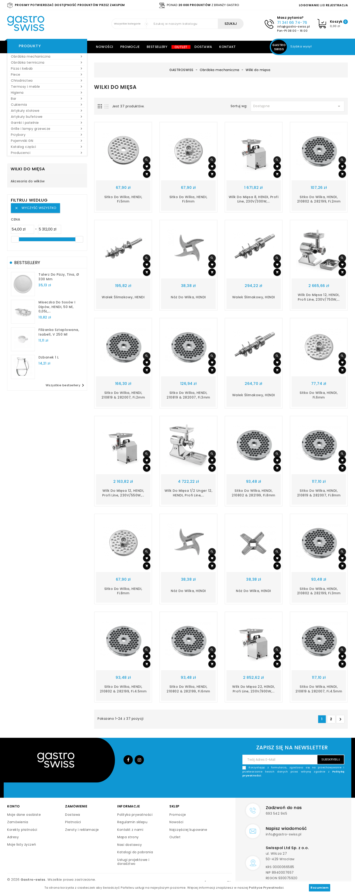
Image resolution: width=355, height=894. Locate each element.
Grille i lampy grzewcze (47, 128)
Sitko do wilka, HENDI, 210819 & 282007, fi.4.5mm (318, 689)
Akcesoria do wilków (28, 181)
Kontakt (227, 46)
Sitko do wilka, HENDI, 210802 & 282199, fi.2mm (319, 199)
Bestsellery (157, 46)
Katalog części (47, 146)
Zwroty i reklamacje (82, 829)
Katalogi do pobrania (135, 852)
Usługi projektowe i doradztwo (133, 861)
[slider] (15, 239)
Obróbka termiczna (47, 62)
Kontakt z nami (130, 829)
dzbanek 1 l (48, 357)
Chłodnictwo (47, 80)
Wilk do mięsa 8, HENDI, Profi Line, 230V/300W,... (254, 199)
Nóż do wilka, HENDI (188, 297)
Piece (47, 74)
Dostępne (297, 106)
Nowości (104, 46)
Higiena (47, 92)
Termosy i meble (47, 86)
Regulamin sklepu (132, 822)
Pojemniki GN (47, 140)
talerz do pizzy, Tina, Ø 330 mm (58, 276)
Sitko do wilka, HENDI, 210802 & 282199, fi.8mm (253, 493)
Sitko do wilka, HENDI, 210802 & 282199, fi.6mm (188, 689)
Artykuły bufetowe (47, 116)
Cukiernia (47, 104)
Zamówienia (17, 822)
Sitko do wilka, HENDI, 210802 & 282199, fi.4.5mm (123, 689)
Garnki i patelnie (47, 122)
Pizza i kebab (47, 68)
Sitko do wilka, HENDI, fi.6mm (188, 199)
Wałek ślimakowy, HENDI (123, 297)
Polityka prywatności (134, 814)
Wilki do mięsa (28, 169)
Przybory (47, 134)
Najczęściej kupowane (188, 829)
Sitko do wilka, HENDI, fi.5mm (123, 199)
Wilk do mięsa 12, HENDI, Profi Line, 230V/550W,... (123, 493)
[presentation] (309, 789)
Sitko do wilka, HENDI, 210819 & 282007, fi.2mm (123, 395)
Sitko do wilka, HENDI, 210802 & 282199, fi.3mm (319, 591)
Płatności (73, 822)
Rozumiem (320, 887)
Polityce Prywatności (266, 887)
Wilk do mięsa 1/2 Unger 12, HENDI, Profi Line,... (188, 493)
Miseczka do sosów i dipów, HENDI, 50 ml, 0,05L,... (57, 307)
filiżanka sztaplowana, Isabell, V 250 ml (58, 332)
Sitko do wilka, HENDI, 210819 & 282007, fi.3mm (188, 395)
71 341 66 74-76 (292, 22)
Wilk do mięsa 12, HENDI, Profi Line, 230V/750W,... (319, 297)
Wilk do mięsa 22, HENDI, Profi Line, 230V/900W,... (253, 689)
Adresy (13, 837)
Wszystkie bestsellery (66, 385)
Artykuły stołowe (47, 110)
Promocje (129, 46)
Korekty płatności (22, 829)
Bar (47, 98)
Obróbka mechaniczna (47, 56)
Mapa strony (128, 837)
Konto (13, 806)
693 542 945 (276, 813)
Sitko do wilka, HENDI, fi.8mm (123, 591)
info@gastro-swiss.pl (293, 26)
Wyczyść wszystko (35, 208)
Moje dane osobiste (24, 814)
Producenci (47, 152)
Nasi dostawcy (129, 844)
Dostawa (203, 46)
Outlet (180, 47)
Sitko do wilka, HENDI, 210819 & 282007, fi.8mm (319, 493)
